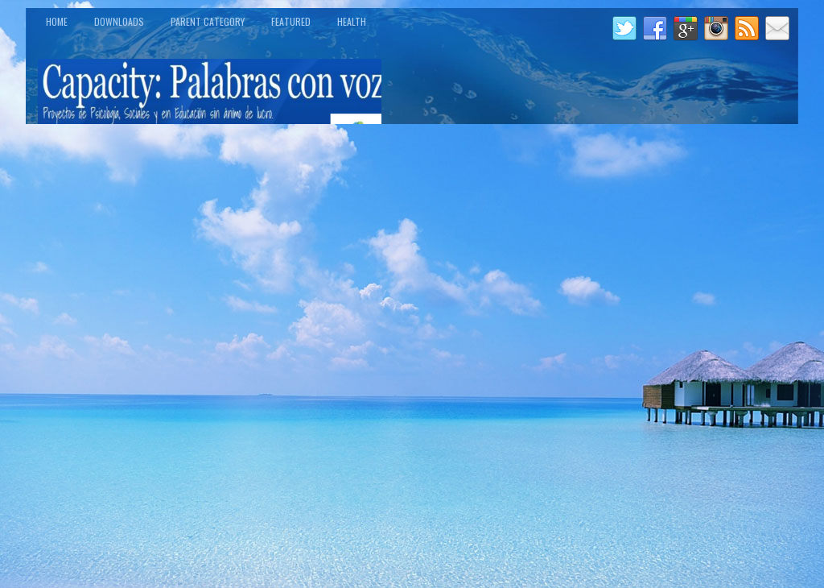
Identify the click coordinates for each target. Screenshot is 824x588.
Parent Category (208, 21)
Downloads (119, 21)
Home (57, 21)
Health (351, 21)
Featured (291, 21)
